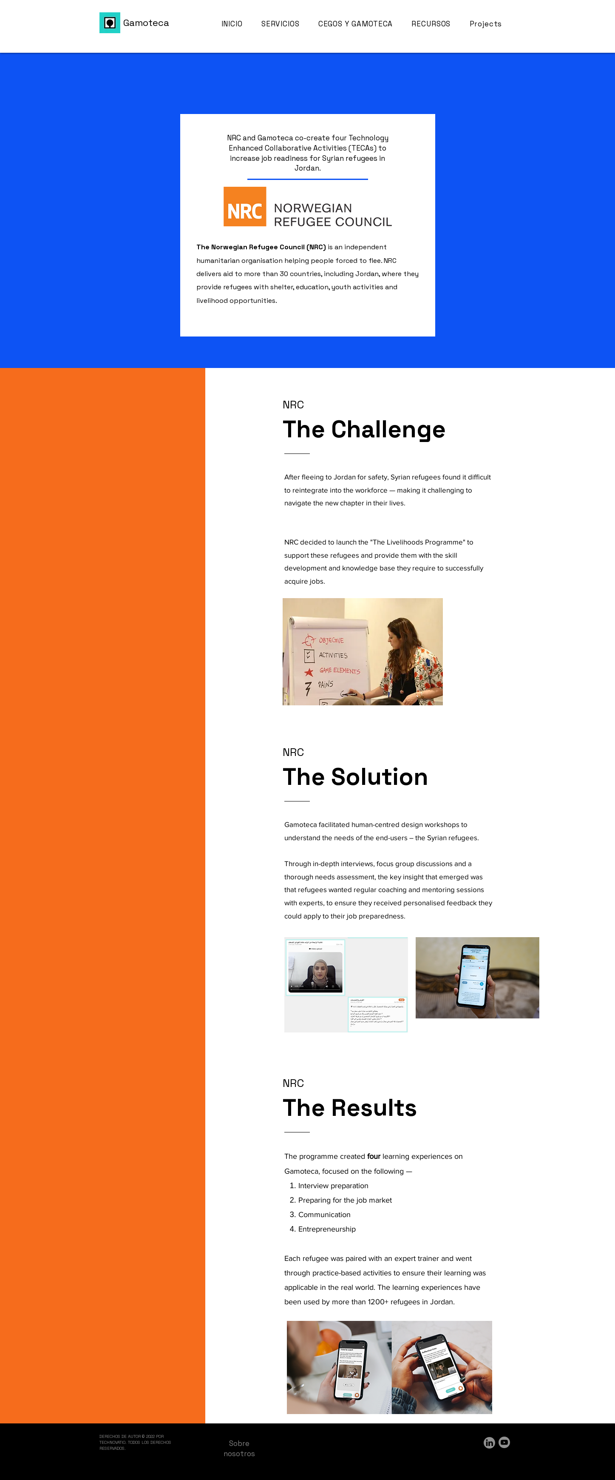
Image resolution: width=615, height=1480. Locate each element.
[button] (436, 24)
